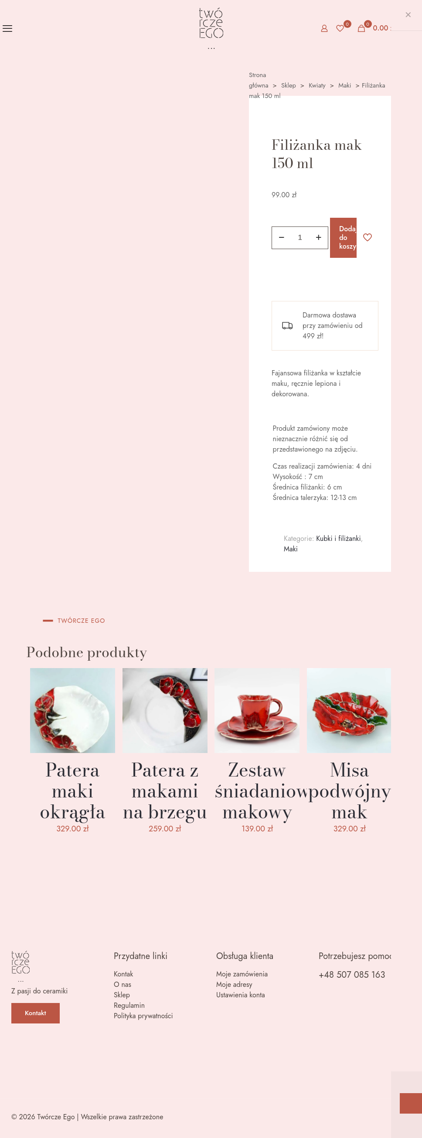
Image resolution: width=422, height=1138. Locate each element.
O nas (122, 984)
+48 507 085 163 (352, 975)
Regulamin (129, 1005)
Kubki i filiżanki (338, 539)
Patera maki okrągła (72, 791)
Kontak (123, 974)
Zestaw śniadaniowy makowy (267, 791)
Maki (344, 85)
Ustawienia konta (240, 995)
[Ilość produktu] (300, 237)
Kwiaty (317, 85)
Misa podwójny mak (349, 791)
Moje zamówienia (242, 974)
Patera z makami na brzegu (165, 791)
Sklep (288, 85)
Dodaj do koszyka (347, 237)
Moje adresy (234, 984)
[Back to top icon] (401, 1117)
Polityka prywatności (143, 1016)
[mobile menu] (7, 28)
